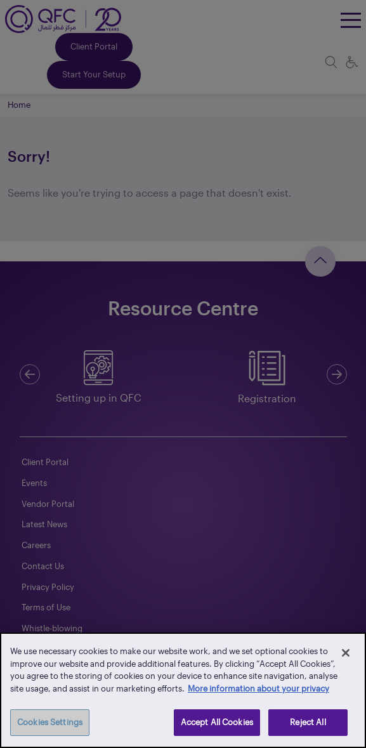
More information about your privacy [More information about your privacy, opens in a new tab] (258, 688)
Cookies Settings (49, 722)
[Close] (346, 653)
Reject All (307, 722)
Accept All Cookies (217, 722)
